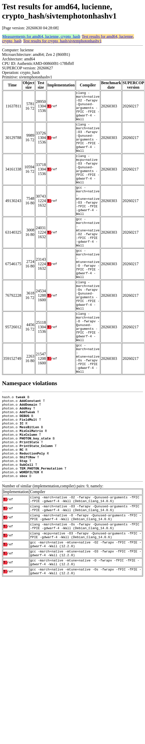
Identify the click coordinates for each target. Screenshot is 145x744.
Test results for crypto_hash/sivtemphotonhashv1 (62, 41)
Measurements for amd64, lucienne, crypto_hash (41, 36)
